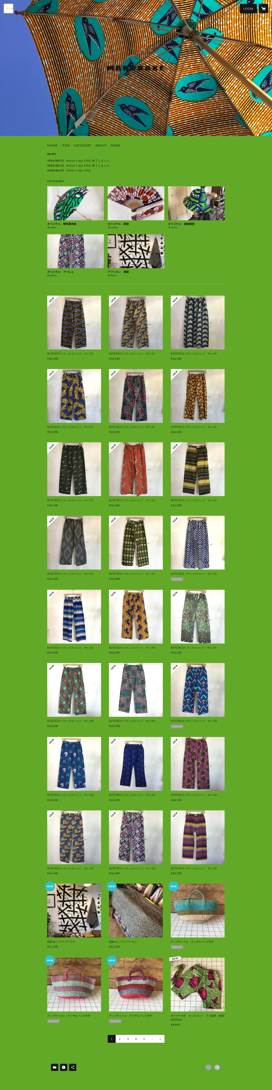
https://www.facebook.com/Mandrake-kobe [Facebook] (208, 1067)
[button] (248, 8)
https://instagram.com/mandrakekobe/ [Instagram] (217, 1067)
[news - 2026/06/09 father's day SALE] (136, 170)
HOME (52, 145)
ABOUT (101, 145)
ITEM (65, 145)
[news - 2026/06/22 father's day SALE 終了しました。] (136, 161)
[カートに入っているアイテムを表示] (263, 8)
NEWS (115, 145)
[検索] (8, 8)
